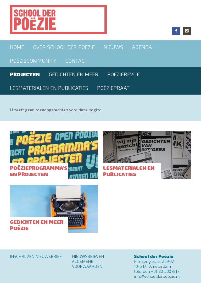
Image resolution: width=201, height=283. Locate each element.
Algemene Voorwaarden (87, 264)
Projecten (25, 74)
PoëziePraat (113, 88)
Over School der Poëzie (64, 47)
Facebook (176, 31)
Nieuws (113, 47)
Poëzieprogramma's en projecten (39, 171)
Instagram (187, 31)
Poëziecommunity (33, 60)
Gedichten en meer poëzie (36, 225)
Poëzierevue (123, 74)
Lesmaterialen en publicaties (49, 88)
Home (17, 47)
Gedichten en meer (73, 74)
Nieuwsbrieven (88, 256)
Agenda (142, 47)
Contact (76, 60)
